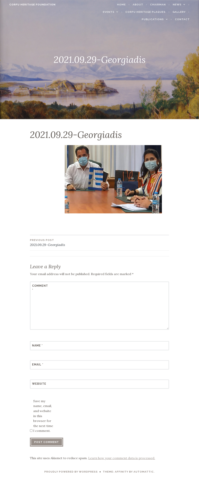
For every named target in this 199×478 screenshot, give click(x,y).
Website (39, 383)
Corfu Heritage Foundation (28, 4)
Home (125, 4)
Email (37, 364)
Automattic (144, 471)
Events (113, 11)
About (142, 4)
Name (37, 345)
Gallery (183, 11)
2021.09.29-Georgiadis (65, 242)
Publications (157, 19)
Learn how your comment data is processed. (121, 458)
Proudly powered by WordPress (71, 471)
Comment (40, 288)
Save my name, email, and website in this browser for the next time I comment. (43, 416)
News (181, 4)
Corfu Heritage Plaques (150, 11)
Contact (186, 19)
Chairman (162, 4)
